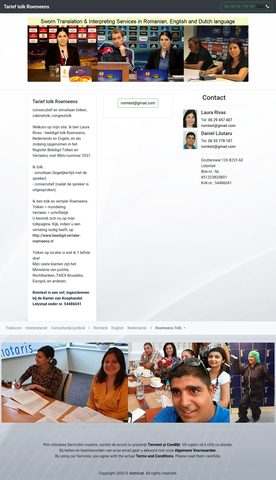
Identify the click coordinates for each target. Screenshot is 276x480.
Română (100, 328)
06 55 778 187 (220, 141)
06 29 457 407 (220, 120)
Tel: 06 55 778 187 (246, 6)
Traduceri (14, 328)
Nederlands (137, 328)
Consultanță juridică (68, 328)
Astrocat (136, 473)
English (117, 328)
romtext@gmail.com (138, 103)
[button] (170, 328)
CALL (262, 6)
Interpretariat (36, 328)
